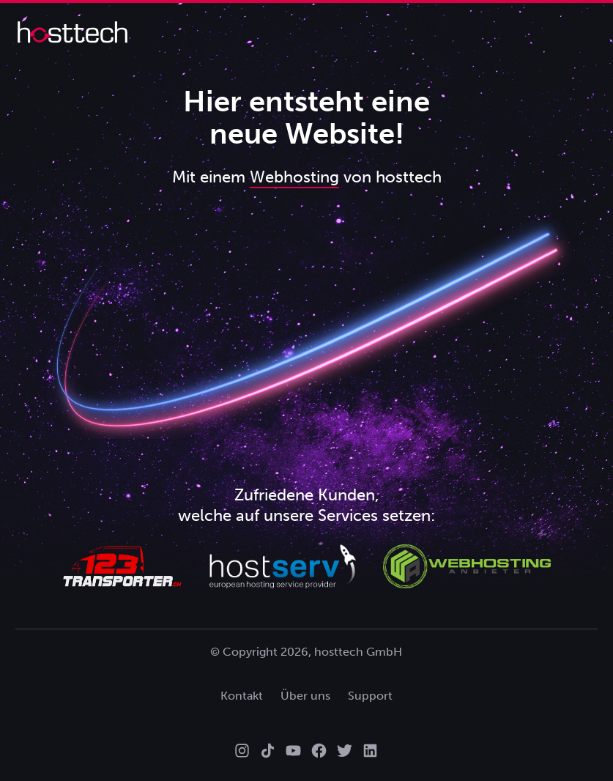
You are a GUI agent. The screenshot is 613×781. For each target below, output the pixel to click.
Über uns (305, 696)
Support (370, 696)
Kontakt (241, 696)
